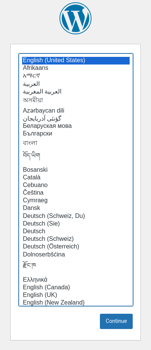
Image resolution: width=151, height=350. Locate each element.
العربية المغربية (76, 91)
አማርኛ (76, 76)
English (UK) (76, 295)
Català (76, 178)
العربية (76, 84)
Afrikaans (76, 68)
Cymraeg (76, 201)
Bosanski (76, 170)
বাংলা (76, 143)
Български (76, 134)
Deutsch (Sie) (76, 224)
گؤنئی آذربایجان (76, 119)
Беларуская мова (76, 126)
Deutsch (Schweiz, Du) (76, 216)
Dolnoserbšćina (76, 255)
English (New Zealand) (76, 303)
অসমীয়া (76, 100)
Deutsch (76, 231)
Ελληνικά (76, 280)
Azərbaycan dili (76, 110)
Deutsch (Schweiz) (76, 239)
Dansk (76, 208)
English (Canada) (76, 288)
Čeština (76, 193)
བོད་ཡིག (76, 157)
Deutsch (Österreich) (76, 247)
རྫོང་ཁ (76, 267)
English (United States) (76, 61)
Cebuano (76, 185)
